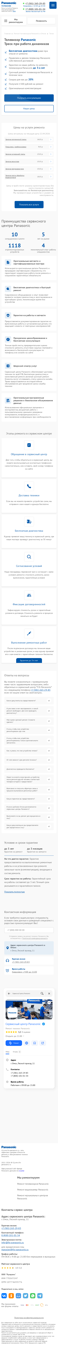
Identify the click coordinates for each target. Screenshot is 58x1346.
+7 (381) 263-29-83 (35, 3)
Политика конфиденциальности (29, 1317)
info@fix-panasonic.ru (12, 1242)
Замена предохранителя (14, 169)
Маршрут (14, 1043)
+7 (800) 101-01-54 (35, 9)
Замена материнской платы (15, 139)
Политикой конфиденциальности (35, 938)
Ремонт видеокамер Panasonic (32, 1189)
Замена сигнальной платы (15, 154)
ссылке (21, 1171)
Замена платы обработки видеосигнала (14, 176)
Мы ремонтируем (13, 20)
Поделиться (4, 1295)
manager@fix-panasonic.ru (15, 1249)
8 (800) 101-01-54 (10, 1235)
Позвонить (41, 20)
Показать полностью (14, 891)
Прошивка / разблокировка (15, 147)
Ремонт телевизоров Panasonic (33, 1183)
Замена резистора (12, 162)
